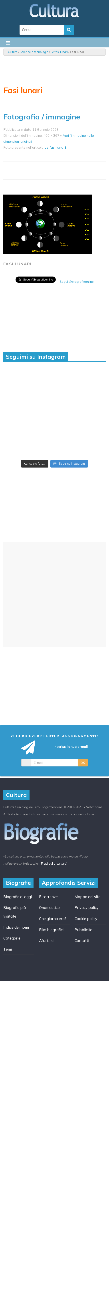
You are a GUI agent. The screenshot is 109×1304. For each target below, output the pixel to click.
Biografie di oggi (17, 896)
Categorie (11, 938)
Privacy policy (87, 907)
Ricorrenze (48, 896)
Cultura (13, 52)
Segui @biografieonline (77, 282)
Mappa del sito (88, 896)
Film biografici (51, 929)
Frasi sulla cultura (53, 863)
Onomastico (49, 907)
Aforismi (46, 940)
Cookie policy (86, 918)
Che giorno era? (52, 918)
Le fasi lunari (59, 52)
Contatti (82, 940)
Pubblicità (83, 929)
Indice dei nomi (16, 927)
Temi (7, 949)
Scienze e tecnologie (34, 52)
